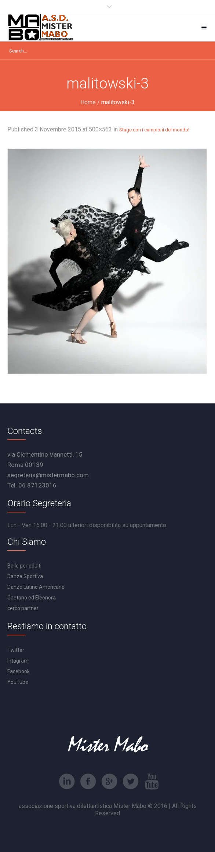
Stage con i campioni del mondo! (154, 130)
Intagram (18, 661)
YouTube (17, 682)
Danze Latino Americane (36, 587)
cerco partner (23, 608)
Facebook (18, 671)
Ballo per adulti (24, 566)
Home (88, 102)
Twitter (15, 650)
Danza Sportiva (25, 576)
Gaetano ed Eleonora (31, 598)
